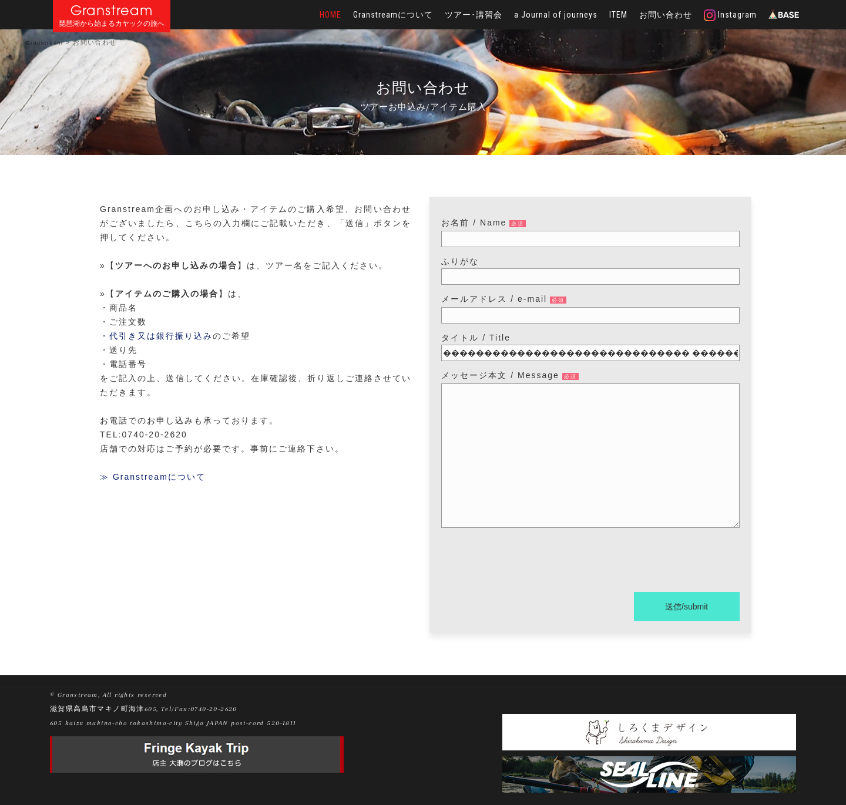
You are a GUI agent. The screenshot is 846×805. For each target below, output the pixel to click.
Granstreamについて (393, 14)
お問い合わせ (665, 14)
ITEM (618, 14)
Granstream (111, 10)
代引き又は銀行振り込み (161, 336)
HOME (330, 14)
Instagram (730, 15)
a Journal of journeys (555, 14)
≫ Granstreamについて (153, 476)
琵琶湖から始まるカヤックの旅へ (111, 24)
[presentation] (530, 562)
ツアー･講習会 (473, 14)
